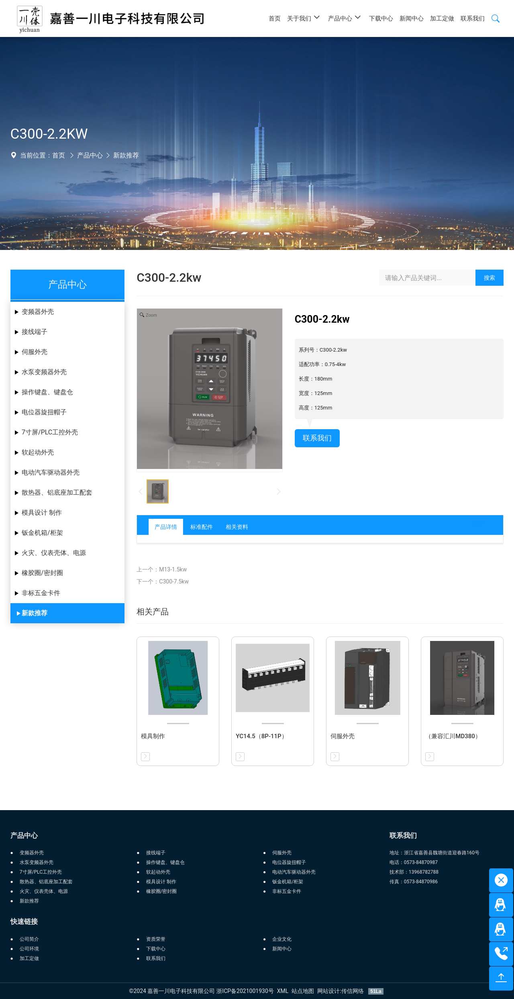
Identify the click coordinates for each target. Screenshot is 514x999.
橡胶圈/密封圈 (42, 573)
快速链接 (24, 921)
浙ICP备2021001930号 (244, 991)
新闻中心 (282, 949)
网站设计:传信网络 (341, 991)
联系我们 (319, 439)
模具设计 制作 (42, 512)
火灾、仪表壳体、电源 (54, 553)
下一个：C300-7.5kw (163, 581)
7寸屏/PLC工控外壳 (50, 432)
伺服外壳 (34, 352)
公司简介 (29, 939)
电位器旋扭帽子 (44, 412)
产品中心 (90, 155)
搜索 (489, 277)
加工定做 (29, 958)
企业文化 (282, 939)
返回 (472, 526)
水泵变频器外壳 (44, 372)
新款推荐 (126, 155)
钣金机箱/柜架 (42, 532)
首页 (58, 155)
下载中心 (155, 949)
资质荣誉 (155, 939)
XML (283, 991)
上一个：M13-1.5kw (162, 569)
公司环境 (29, 949)
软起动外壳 (38, 452)
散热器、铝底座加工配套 (57, 492)
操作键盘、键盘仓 (47, 392)
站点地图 (303, 991)
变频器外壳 (38, 311)
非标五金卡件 (41, 593)
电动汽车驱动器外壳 (51, 472)
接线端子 (34, 332)
